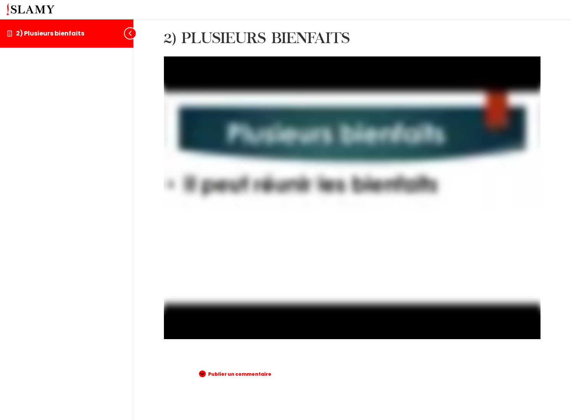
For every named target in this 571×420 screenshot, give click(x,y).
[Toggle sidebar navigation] (127, 33)
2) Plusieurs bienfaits (50, 33)
